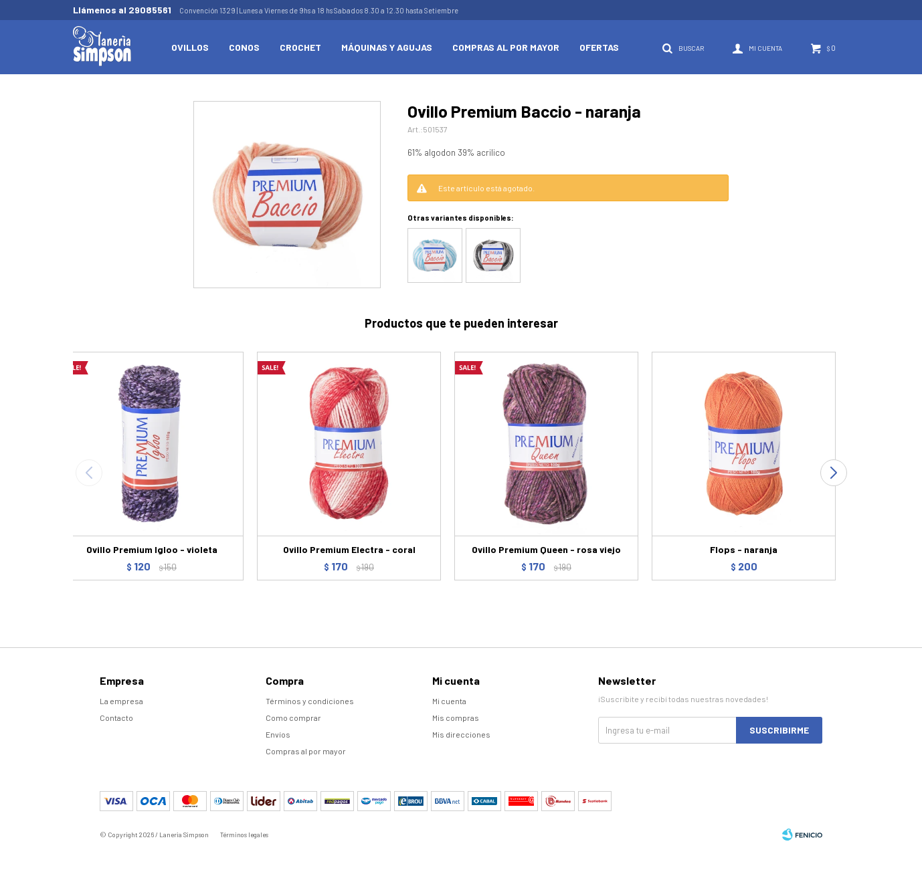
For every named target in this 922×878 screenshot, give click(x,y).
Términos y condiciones (310, 700)
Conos (244, 47)
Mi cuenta (449, 700)
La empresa (121, 700)
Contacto (116, 717)
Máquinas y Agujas (386, 47)
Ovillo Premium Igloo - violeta (151, 549)
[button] (833, 472)
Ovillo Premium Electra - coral (349, 549)
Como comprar (293, 717)
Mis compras (455, 717)
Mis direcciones (461, 734)
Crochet (300, 47)
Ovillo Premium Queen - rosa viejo (546, 549)
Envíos (278, 734)
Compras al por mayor (505, 47)
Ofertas (599, 47)
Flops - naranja (743, 549)
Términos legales (244, 835)
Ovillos (190, 47)
